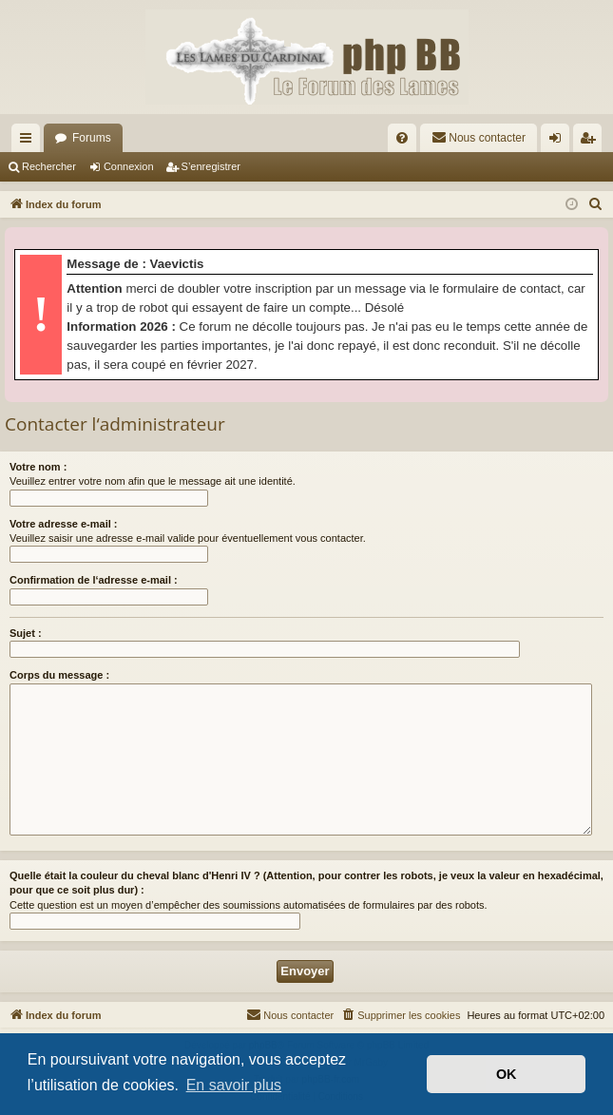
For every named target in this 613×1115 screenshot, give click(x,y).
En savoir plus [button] (234, 1085)
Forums (91, 137)
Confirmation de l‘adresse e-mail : (94, 580)
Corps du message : (59, 675)
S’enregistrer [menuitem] (592, 141)
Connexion (129, 166)
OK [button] (506, 1074)
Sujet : (26, 633)
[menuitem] (402, 138)
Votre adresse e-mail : (64, 523)
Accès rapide (29, 141)
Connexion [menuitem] (559, 141)
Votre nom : (38, 466)
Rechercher (49, 166)
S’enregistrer (211, 166)
